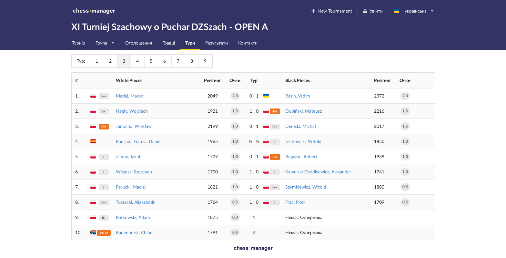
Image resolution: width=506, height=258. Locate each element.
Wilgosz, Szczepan (134, 171)
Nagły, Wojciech (132, 111)
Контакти (248, 43)
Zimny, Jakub (129, 156)
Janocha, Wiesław (134, 126)
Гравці (168, 43)
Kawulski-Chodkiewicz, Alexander (318, 171)
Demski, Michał (300, 126)
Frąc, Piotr (295, 202)
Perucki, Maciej (131, 187)
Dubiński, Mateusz (303, 111)
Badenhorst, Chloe (134, 232)
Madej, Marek (129, 95)
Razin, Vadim (297, 95)
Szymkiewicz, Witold (305, 187)
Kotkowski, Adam (133, 217)
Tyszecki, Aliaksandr (135, 202)
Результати (216, 43)
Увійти (372, 11)
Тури (190, 43)
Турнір (78, 43)
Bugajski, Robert (301, 156)
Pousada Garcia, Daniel (138, 141)
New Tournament (331, 11)
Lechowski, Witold (303, 141)
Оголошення (138, 43)
